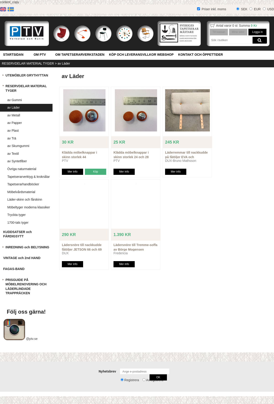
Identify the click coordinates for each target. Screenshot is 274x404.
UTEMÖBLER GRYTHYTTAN (26, 75)
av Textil (13, 153)
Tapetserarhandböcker (23, 184)
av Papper (14, 123)
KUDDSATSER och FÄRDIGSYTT (17, 234)
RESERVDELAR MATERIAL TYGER (28, 63)
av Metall (13, 115)
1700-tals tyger (18, 222)
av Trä (11, 138)
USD (270, 9)
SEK (244, 9)
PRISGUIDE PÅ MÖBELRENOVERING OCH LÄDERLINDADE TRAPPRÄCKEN (26, 286)
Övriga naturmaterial (21, 169)
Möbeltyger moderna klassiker (28, 207)
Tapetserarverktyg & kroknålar (28, 176)
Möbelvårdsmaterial (21, 192)
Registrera (131, 380)
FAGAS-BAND (13, 269)
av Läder (64, 63)
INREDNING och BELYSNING (27, 247)
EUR (257, 9)
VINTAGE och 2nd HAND (21, 258)
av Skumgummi (18, 146)
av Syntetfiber (17, 161)
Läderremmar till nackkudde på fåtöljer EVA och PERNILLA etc (186, 157)
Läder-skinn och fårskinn (24, 199)
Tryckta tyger (16, 215)
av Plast (13, 130)
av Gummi (14, 100)
